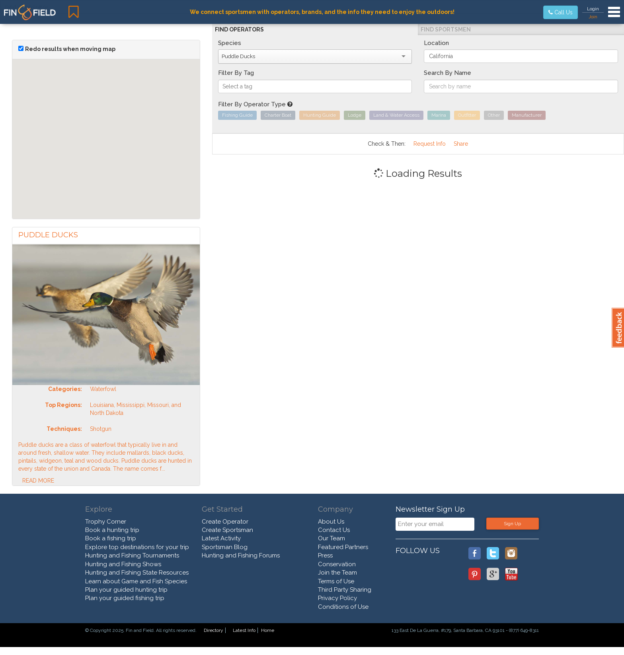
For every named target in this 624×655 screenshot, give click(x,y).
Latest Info (244, 630)
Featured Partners (343, 547)
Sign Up (512, 523)
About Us (331, 521)
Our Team (331, 538)
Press (325, 555)
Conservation (337, 564)
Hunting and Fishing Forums (241, 555)
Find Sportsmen (446, 29)
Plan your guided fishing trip (124, 598)
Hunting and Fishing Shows (123, 564)
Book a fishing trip (110, 538)
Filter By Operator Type (255, 104)
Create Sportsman (227, 530)
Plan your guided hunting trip (126, 589)
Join (593, 17)
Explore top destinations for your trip (137, 547)
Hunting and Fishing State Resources (137, 572)
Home (267, 630)
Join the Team (337, 572)
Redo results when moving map (70, 49)
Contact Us (334, 530)
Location (436, 43)
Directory (213, 630)
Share (461, 144)
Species (229, 43)
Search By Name (447, 72)
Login (593, 9)
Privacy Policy (337, 598)
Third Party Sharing (344, 589)
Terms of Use (336, 581)
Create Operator (225, 521)
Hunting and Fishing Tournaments (132, 555)
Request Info (429, 144)
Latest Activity (221, 538)
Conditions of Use (343, 606)
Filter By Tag (236, 72)
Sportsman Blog (225, 547)
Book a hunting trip (112, 530)
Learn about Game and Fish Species (136, 581)
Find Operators (239, 29)
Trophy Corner (105, 521)
